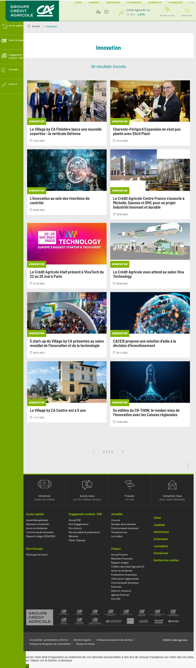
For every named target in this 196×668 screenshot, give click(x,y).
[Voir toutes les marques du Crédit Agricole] (111, 617)
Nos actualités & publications (87, 532)
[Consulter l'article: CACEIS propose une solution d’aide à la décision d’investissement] (153, 325)
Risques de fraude (88, 643)
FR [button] (187, 2)
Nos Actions (77, 528)
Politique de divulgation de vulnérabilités (52, 643)
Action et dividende (39, 528)
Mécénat (76, 536)
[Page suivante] (125, 451)
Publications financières (126, 574)
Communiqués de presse (42, 532)
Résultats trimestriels (40, 524)
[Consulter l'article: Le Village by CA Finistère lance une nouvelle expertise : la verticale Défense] (69, 113)
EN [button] (192, 2)
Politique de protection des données (117, 639)
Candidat (94, 2)
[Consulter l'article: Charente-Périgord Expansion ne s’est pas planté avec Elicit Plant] (153, 113)
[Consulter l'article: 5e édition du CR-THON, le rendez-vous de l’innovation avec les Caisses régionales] (153, 394)
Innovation (52, 26)
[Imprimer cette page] (106, 12)
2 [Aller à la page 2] (109, 451)
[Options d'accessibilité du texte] (98, 12)
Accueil (36, 26)
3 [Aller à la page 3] (112, 451)
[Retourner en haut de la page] (190, 470)
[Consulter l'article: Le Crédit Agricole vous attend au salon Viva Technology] (153, 255)
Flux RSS (118, 598)
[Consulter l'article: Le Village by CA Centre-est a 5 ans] (69, 391)
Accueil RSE (77, 520)
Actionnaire (134, 2)
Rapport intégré (122, 562)
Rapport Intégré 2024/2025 (43, 536)
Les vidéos (119, 536)
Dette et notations (124, 590)
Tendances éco (122, 532)
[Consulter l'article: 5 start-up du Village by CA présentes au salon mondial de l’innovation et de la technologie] (69, 325)
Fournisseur (176, 2)
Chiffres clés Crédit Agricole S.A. (130, 566)
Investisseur (113, 2)
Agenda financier (123, 594)
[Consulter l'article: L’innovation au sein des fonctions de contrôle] (69, 182)
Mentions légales (84, 639)
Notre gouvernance (39, 554)
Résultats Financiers (124, 558)
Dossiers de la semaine (126, 524)
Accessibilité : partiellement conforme (51, 639)
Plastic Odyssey (79, 540)
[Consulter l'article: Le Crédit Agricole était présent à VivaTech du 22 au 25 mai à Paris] (69, 255)
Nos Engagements (81, 524)
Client (78, 2)
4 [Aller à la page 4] (114, 451)
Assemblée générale (39, 520)
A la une (118, 520)
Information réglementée (127, 578)
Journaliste (155, 2)
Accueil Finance (122, 554)
